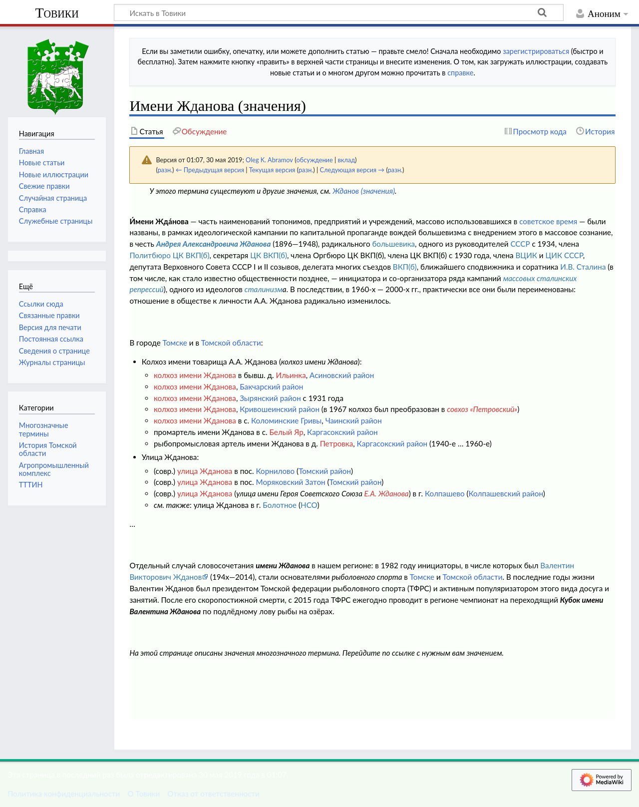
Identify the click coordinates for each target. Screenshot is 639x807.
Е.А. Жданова (386, 493)
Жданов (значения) (363, 190)
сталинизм (264, 289)
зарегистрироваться (536, 51)
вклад (346, 160)
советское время (548, 221)
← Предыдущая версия (210, 170)
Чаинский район (353, 420)
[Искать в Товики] (338, 12)
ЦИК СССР (564, 255)
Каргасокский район (342, 431)
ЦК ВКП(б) (268, 255)
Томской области (231, 342)
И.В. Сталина (583, 266)
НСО (309, 504)
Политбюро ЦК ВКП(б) (169, 255)
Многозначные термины (43, 429)
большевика (393, 243)
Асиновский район (342, 375)
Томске (175, 342)
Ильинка (291, 375)
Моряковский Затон (290, 481)
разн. (165, 170)
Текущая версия (272, 170)
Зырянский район (270, 398)
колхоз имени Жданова (195, 375)
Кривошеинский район (280, 408)
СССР (520, 243)
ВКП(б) (405, 266)
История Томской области (48, 449)
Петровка (336, 443)
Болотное (280, 504)
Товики (56, 12)
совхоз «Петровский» (482, 408)
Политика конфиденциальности (63, 793)
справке (460, 72)
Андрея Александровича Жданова (213, 243)
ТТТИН (31, 484)
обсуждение (315, 160)
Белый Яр (286, 431)
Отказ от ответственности (213, 793)
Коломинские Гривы (286, 420)
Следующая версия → (352, 170)
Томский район (325, 470)
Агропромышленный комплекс (54, 469)
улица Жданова (204, 470)
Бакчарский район (271, 386)
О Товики (143, 793)
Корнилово (275, 470)
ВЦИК (526, 255)
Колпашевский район (506, 493)
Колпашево (445, 493)
